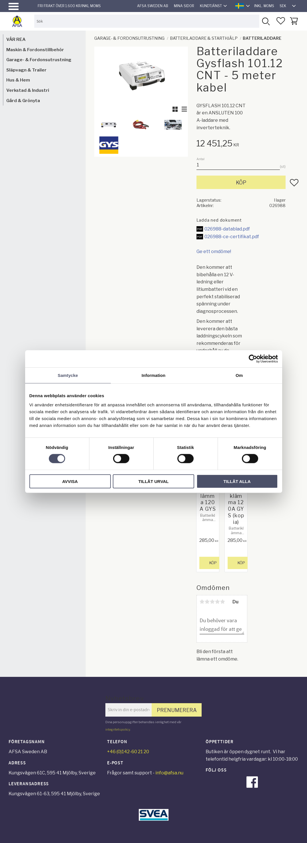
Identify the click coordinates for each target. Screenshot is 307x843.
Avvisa (70, 481)
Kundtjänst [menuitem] (211, 6)
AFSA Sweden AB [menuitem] (152, 6)
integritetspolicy (117, 729)
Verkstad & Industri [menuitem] (27, 90)
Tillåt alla (236, 481)
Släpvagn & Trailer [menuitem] (26, 70)
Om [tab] (239, 375)
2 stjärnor (207, 601)
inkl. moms (264, 6)
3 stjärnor (212, 601)
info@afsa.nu (169, 773)
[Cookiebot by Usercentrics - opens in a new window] (253, 359)
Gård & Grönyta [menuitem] (23, 100)
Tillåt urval (153, 481)
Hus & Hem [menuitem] (18, 80)
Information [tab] (154, 375)
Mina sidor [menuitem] (184, 6)
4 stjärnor (217, 601)
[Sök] (265, 21)
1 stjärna (202, 601)
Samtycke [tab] (68, 375)
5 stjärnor (222, 601)
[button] (14, 6)
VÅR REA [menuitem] (15, 39)
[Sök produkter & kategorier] (146, 21)
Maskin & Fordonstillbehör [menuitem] (35, 49)
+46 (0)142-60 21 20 (128, 751)
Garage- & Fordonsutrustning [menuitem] (38, 59)
